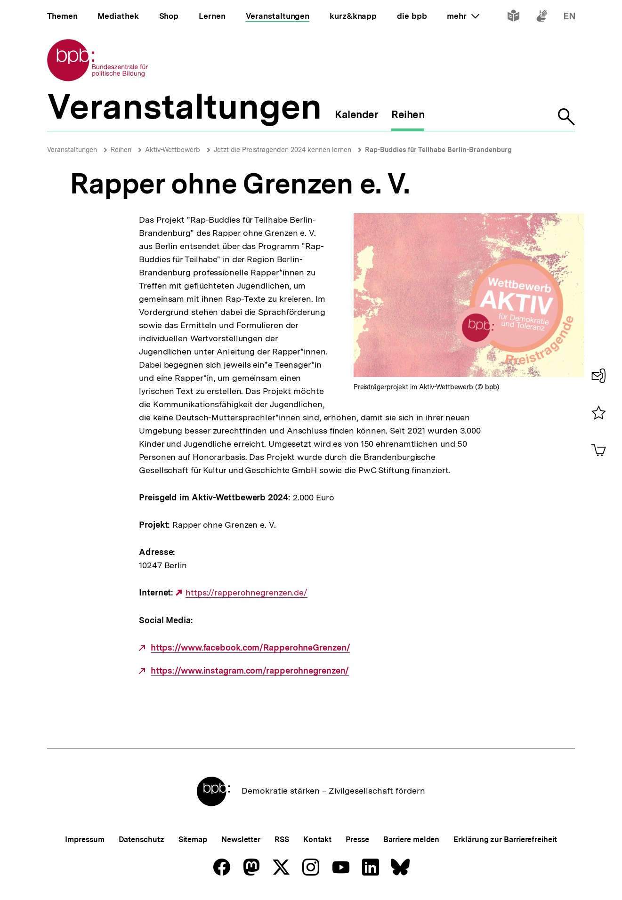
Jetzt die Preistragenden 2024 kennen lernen (282, 149)
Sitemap (192, 839)
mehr (463, 16)
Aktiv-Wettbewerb (172, 149)
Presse (357, 839)
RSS (282, 839)
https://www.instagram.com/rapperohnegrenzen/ (250, 671)
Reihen (121, 149)
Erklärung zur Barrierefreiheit (505, 839)
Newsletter (240, 839)
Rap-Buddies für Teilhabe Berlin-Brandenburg (438, 149)
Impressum (84, 839)
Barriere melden (411, 839)
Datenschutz (141, 839)
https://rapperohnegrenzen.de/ (246, 592)
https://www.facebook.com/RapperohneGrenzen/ (250, 648)
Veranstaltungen (72, 149)
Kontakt (317, 839)
